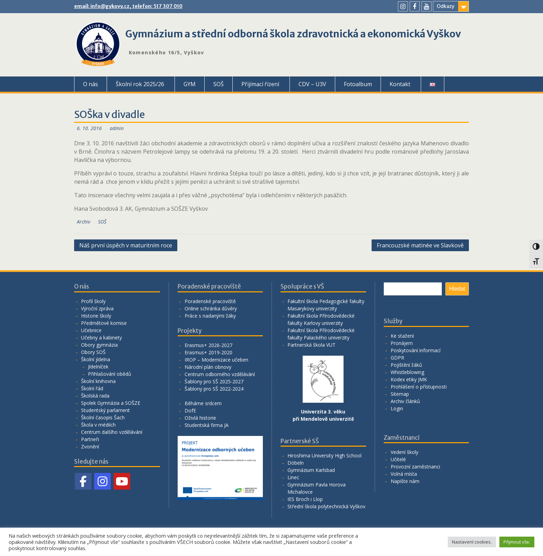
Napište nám (405, 481)
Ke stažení (402, 335)
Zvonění (90, 446)
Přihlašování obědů (109, 374)
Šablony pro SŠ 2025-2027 (214, 381)
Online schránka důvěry (211, 308)
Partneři (90, 439)
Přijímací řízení (260, 84)
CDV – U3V (312, 84)
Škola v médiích (98, 424)
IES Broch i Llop (305, 499)
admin (117, 128)
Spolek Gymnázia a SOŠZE (110, 403)
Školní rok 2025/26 (140, 84)
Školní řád (92, 388)
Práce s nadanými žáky (210, 315)
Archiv (83, 221)
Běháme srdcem (203, 403)
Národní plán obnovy (208, 367)
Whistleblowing (407, 372)
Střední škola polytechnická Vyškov (326, 506)
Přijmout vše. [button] (517, 542)
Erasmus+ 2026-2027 (208, 345)
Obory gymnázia (99, 344)
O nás (90, 84)
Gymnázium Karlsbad (311, 470)
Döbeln (295, 462)
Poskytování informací (415, 350)
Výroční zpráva (97, 308)
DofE (190, 410)
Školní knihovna (98, 381)
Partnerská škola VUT (311, 344)
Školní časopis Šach (103, 417)
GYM (190, 84)
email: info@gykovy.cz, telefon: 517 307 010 (128, 6)
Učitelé (398, 459)
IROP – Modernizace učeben (216, 359)
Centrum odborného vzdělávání (220, 374)
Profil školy (93, 301)
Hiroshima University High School (324, 455)
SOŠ (218, 84)
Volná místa (404, 474)
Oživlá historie (200, 417)
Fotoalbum (358, 84)
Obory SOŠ (93, 352)
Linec (293, 477)
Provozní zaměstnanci (415, 466)
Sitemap (400, 394)
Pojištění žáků (406, 365)
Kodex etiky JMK (409, 379)
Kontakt (400, 84)
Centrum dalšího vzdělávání (111, 432)
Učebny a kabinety (101, 337)
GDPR (397, 357)
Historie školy (96, 315)
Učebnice (91, 330)
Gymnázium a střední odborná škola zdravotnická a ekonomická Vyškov (293, 34)
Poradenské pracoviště (210, 301)
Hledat (457, 289)
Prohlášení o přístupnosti (419, 386)
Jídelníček (98, 366)
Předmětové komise (104, 323)
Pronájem (402, 343)
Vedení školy (404, 452)
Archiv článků (405, 401)
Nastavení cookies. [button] (472, 542)
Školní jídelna (95, 359)
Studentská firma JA (207, 425)
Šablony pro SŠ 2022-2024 (214, 388)
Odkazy (445, 6)
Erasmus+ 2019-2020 (208, 352)
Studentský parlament (105, 410)
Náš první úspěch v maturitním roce (125, 245)
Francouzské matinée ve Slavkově (420, 245)
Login (397, 408)
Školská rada (95, 395)
